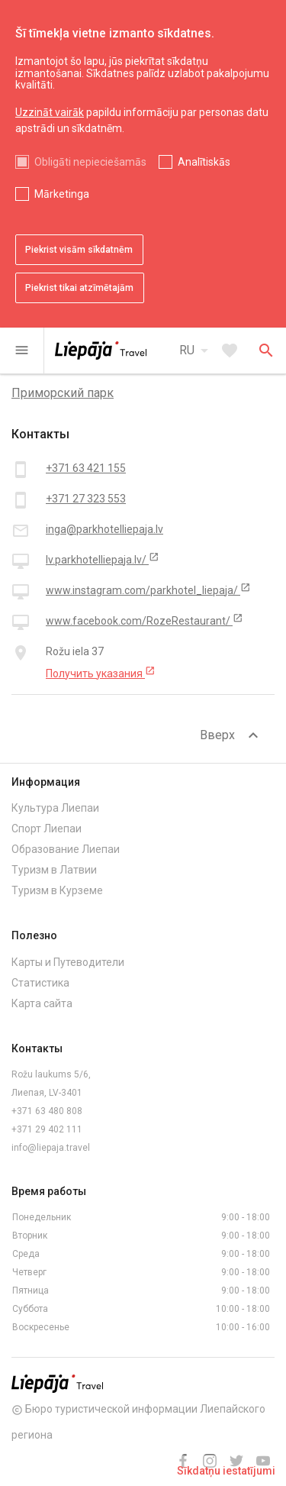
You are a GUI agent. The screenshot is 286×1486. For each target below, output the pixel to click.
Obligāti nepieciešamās (90, 162)
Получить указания (101, 673)
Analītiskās (204, 162)
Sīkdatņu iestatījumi (226, 1471)
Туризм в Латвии (54, 870)
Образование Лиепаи (65, 849)
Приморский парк (62, 393)
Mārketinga (61, 194)
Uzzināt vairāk (49, 112)
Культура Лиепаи (55, 808)
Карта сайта (41, 1003)
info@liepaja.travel (50, 1147)
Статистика (40, 983)
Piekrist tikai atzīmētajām (79, 288)
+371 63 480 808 (46, 1111)
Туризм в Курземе (57, 890)
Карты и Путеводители (67, 962)
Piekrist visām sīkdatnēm (79, 249)
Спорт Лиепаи (46, 828)
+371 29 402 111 (46, 1129)
